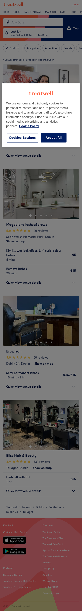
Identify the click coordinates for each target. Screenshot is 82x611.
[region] (41, 115)
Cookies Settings (22, 137)
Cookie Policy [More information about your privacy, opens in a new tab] (29, 126)
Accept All (54, 137)
